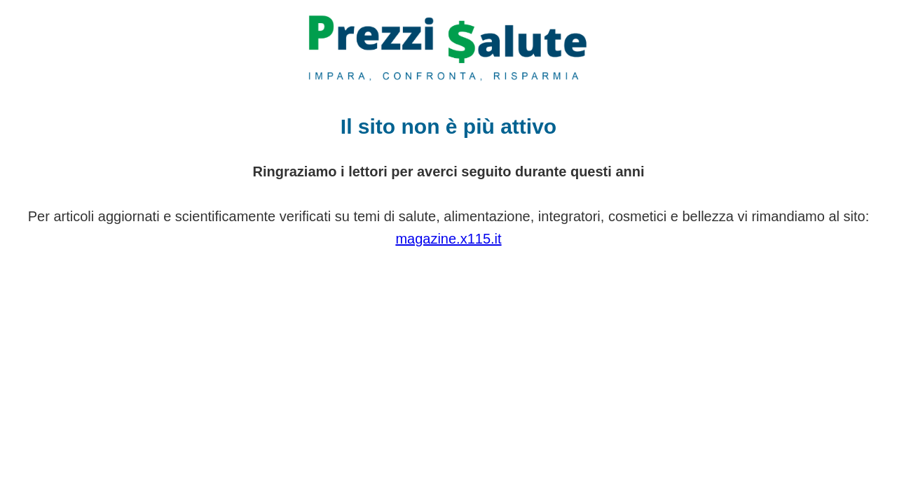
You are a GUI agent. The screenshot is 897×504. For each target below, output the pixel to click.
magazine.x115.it (448, 238)
